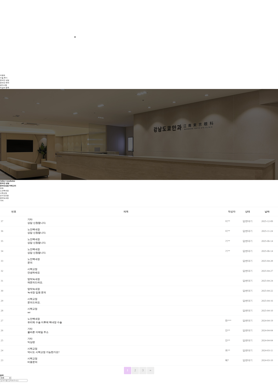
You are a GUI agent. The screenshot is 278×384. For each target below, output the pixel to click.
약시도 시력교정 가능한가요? (43, 352)
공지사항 (3, 85)
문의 (30, 262)
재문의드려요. (35, 282)
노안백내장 (4, 191)
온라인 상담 (4, 80)
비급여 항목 (4, 88)
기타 (1, 201)
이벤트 (2, 75)
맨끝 (150, 370)
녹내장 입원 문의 (37, 292)
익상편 (31, 342)
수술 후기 (3, 78)
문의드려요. (34, 302)
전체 (1, 188)
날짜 (267, 211)
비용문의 (32, 362)
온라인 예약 (4, 83)
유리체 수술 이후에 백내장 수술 (45, 322)
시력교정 (3, 193)
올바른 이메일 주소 (38, 332)
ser (29, 312)
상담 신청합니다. (37, 223)
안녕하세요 (34, 272)
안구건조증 (4, 196)
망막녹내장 (4, 198)
